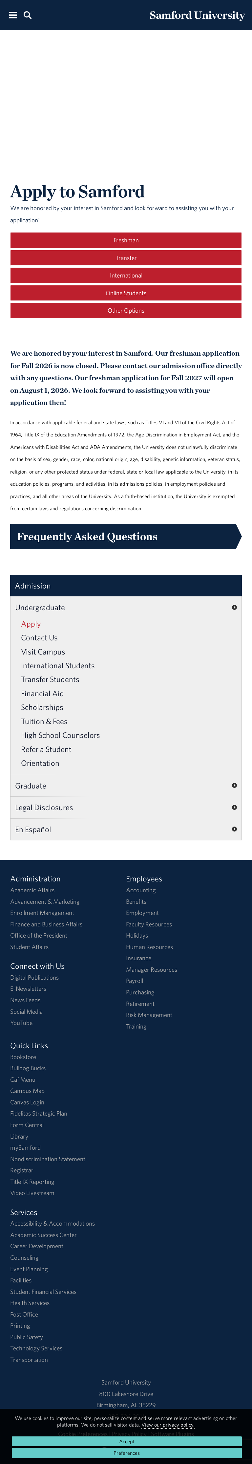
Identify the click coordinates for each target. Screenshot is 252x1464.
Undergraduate (40, 607)
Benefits (136, 901)
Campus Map (27, 1091)
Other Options (126, 310)
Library (19, 1136)
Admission (33, 585)
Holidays (137, 935)
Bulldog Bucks (28, 1068)
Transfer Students (50, 679)
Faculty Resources (149, 924)
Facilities (21, 1280)
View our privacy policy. (168, 1424)
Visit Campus (43, 651)
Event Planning (29, 1269)
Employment (142, 913)
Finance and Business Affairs (46, 924)
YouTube (21, 1023)
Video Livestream (32, 1193)
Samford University (126, 1382)
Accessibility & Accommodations (52, 1223)
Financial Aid (42, 693)
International (126, 275)
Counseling (24, 1257)
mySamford (25, 1147)
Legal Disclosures (44, 807)
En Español (33, 829)
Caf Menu (22, 1079)
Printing (20, 1325)
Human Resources (149, 947)
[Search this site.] (27, 14)
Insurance (138, 958)
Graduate (30, 785)
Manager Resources (151, 969)
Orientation (40, 763)
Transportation (29, 1360)
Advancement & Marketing (45, 901)
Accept (127, 1441)
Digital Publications (34, 977)
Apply (31, 624)
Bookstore (23, 1057)
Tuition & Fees (44, 721)
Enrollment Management (42, 913)
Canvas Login (27, 1102)
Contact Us (39, 637)
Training (136, 1026)
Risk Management (149, 1015)
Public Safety (26, 1337)
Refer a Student (46, 749)
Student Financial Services (43, 1292)
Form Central (27, 1125)
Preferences (127, 1453)
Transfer (126, 258)
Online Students (126, 293)
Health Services (30, 1303)
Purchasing (140, 992)
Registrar (21, 1170)
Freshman (126, 240)
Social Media (26, 1011)
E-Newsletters (28, 988)
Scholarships (42, 707)
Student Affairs (29, 947)
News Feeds (25, 1000)
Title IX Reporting (32, 1182)
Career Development (36, 1246)
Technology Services (36, 1348)
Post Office (24, 1314)
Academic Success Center (43, 1235)
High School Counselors (60, 735)
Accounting (141, 890)
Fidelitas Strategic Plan (38, 1113)
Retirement (140, 1004)
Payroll (134, 981)
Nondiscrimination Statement (47, 1159)
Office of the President (38, 935)
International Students (58, 665)
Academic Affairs (32, 890)
